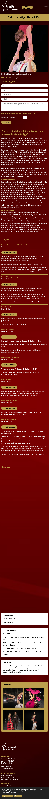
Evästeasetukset (6, 766)
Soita (27, 7)
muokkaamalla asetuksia (9, 792)
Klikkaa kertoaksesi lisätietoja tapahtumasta (16, 113)
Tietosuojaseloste (7, 768)
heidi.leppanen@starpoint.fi (10, 780)
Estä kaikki (18, 796)
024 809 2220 (9, 761)
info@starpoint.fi (6, 763)
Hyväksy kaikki (7, 796)
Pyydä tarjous (9, 252)
